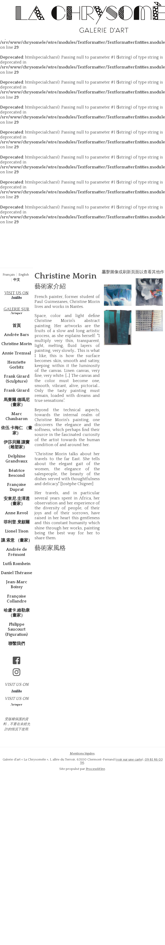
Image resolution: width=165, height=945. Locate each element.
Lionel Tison (16, 531)
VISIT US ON (16, 293)
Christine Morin (16, 343)
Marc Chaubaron (16, 416)
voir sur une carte (129, 759)
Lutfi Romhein (16, 563)
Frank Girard (16, 390)
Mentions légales (82, 753)
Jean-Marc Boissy (16, 584)
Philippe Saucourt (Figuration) (16, 629)
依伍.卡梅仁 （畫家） (16, 430)
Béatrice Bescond (16, 473)
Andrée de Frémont (16, 552)
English (23, 274)
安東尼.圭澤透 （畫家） (17, 501)
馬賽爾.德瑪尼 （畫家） (17, 402)
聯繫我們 (16, 643)
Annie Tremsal (16, 353)
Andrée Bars (16, 334)
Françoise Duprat (16, 487)
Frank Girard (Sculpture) (16, 379)
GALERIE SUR (16, 309)
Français (9, 274)
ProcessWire (95, 769)
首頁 (16, 325)
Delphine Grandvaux (16, 459)
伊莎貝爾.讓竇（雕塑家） (17, 444)
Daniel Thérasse (16, 572)
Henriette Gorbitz (16, 365)
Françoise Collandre (17, 599)
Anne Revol (16, 513)
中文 (16, 280)
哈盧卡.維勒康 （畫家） (17, 613)
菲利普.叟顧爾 (17, 522)
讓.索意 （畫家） (16, 540)
